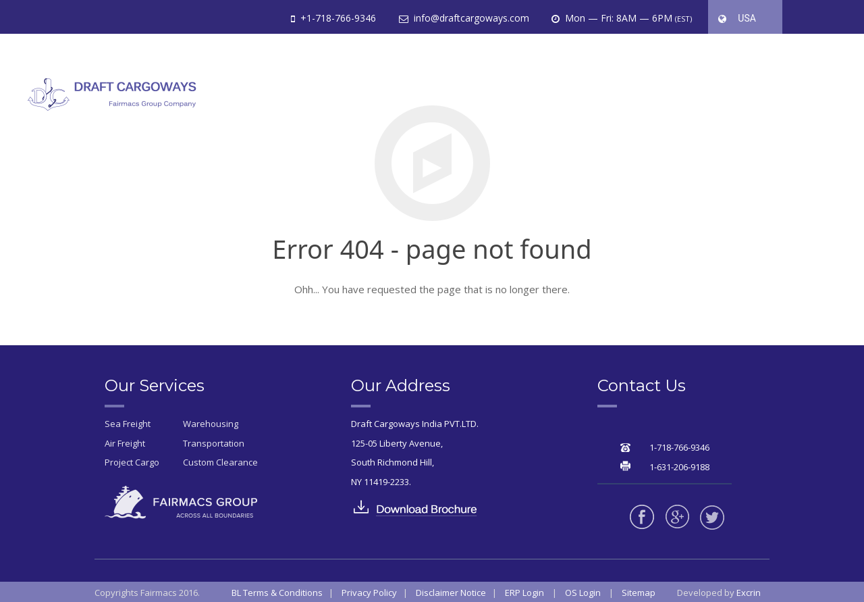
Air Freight (125, 443)
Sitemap (638, 592)
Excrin (748, 592)
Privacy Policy (369, 592)
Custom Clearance (220, 462)
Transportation (213, 443)
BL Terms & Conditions (277, 592)
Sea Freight (128, 424)
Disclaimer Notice (451, 592)
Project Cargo (132, 462)
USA (744, 27)
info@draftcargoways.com (470, 17)
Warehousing (210, 424)
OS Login (583, 592)
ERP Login (524, 592)
